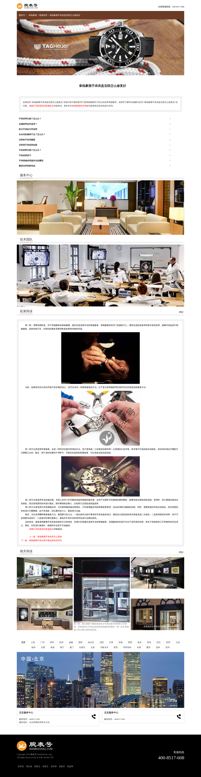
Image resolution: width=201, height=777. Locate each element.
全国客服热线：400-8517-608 (171, 6)
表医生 (45, 766)
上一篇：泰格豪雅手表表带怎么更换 (45, 537)
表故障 (70, 766)
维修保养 (43, 15)
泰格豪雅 (33, 15)
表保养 (54, 766)
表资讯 (21, 766)
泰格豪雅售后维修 (80, 106)
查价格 (29, 766)
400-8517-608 (171, 757)
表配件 (62, 766)
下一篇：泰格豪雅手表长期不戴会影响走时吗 (41, 540)
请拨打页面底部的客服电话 (41, 106)
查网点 (37, 766)
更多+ (181, 312)
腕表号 (22, 15)
